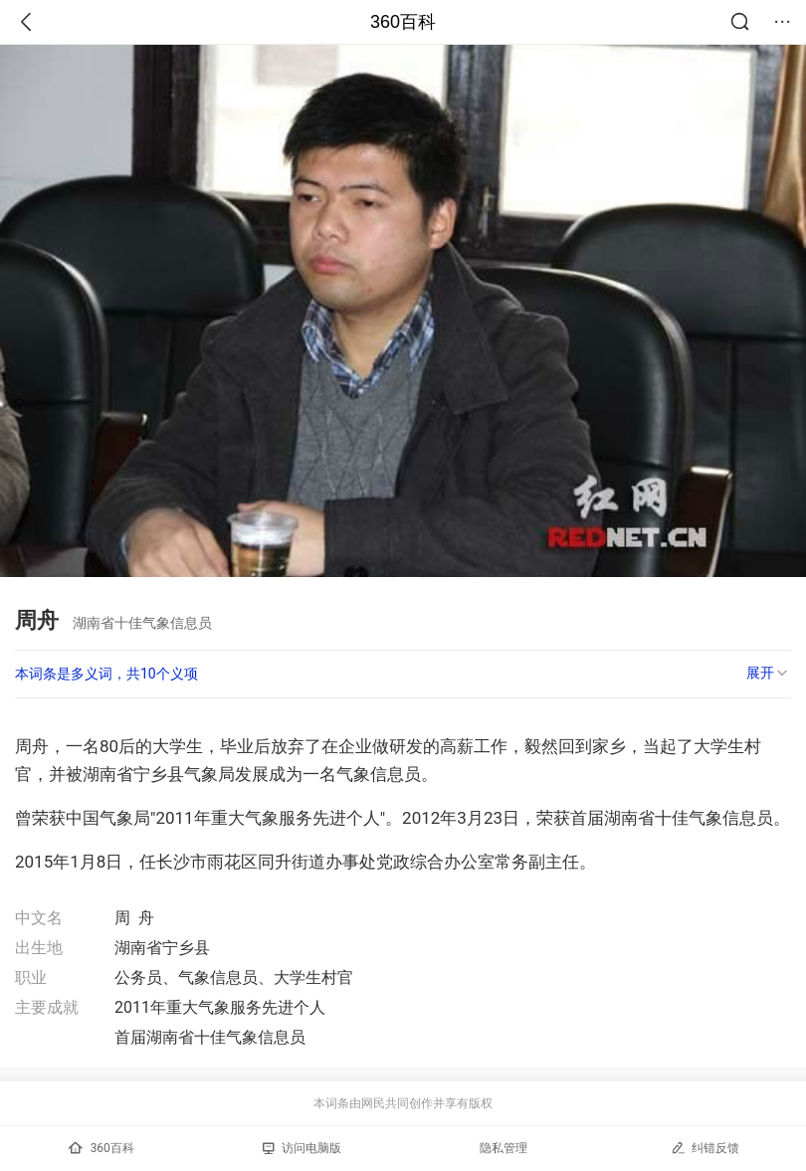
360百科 (403, 22)
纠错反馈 (705, 1147)
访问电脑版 (302, 1148)
